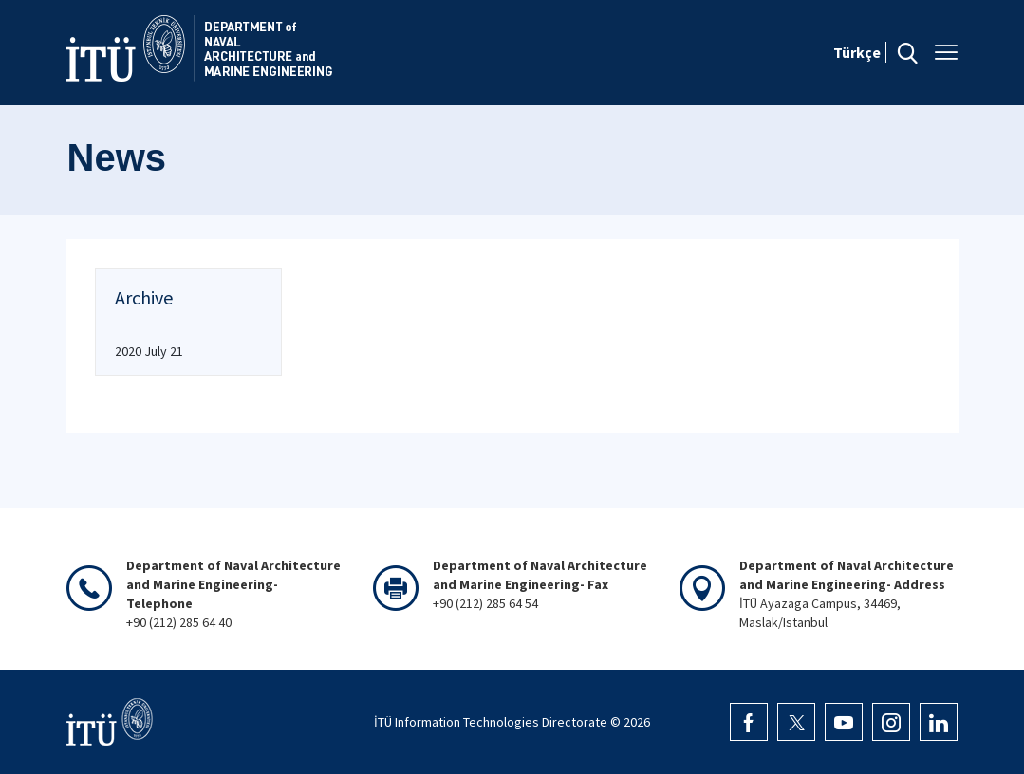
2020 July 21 (149, 350)
